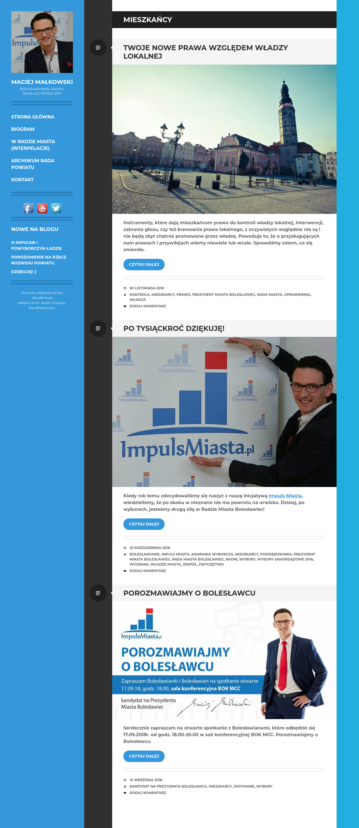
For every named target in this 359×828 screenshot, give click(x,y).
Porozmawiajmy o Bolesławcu (189, 593)
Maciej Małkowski (42, 82)
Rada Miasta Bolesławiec (198, 559)
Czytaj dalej (144, 264)
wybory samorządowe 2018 (285, 559)
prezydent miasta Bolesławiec (224, 294)
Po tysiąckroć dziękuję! (173, 328)
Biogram (22, 129)
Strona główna (32, 117)
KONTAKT (22, 179)
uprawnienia (297, 294)
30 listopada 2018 (147, 288)
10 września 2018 (146, 780)
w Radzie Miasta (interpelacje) (33, 145)
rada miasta (269, 294)
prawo (183, 294)
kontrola (139, 294)
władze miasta (166, 564)
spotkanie (244, 786)
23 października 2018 (150, 548)
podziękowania (276, 554)
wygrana (139, 564)
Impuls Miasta (285, 495)
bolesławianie (145, 554)
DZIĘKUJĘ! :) (23, 271)
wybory (247, 559)
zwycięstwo (211, 564)
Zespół (190, 564)
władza (138, 300)
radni (232, 559)
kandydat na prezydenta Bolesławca (168, 786)
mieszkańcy (163, 294)
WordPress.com (42, 308)
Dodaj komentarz (148, 306)
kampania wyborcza (212, 554)
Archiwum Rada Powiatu (32, 164)
